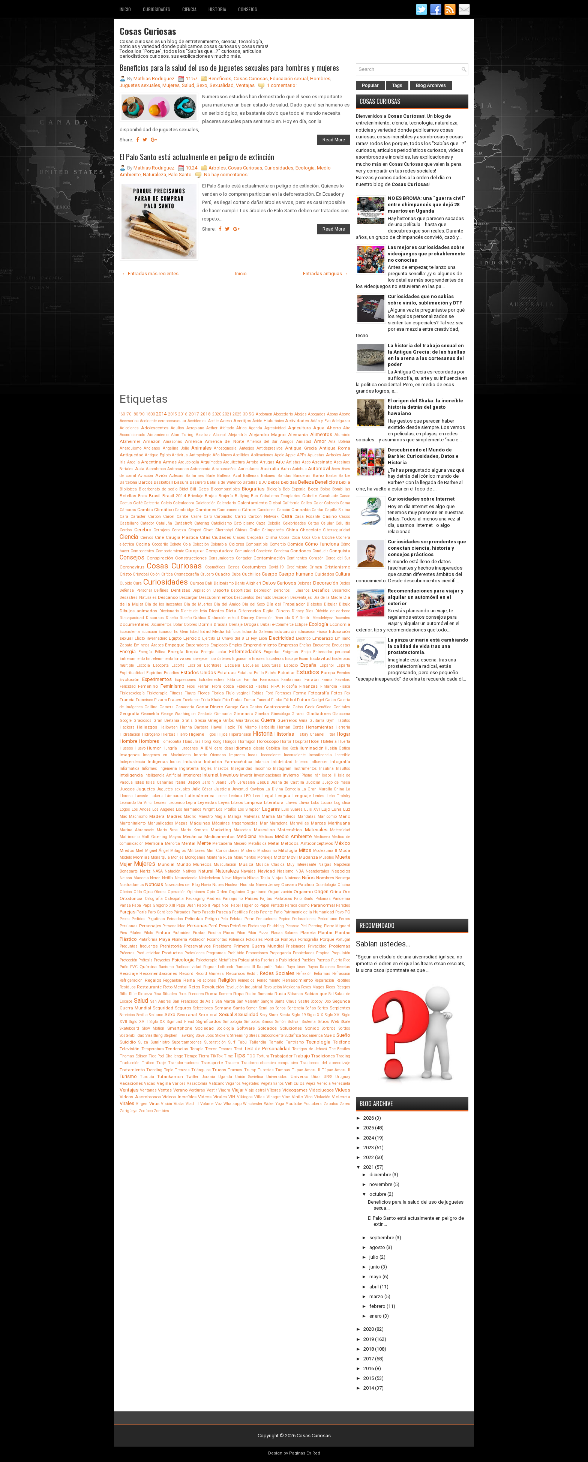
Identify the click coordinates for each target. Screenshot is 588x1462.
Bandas (284, 475)
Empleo (235, 645)
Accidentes (197, 420)
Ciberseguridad (336, 530)
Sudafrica (293, 1035)
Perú (213, 925)
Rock (182, 993)
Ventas (165, 1090)
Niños (308, 877)
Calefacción (205, 503)
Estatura (244, 672)
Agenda (255, 428)
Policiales (254, 939)
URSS (328, 1076)
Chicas (241, 530)
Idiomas (242, 748)
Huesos (126, 748)
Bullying (242, 495)
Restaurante (149, 987)
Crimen (315, 567)
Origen (321, 891)
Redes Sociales (277, 973)
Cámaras (128, 509)
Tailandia (257, 1042)
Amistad (303, 441)
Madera (157, 816)
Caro (208, 516)
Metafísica (257, 843)
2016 (182, 414)
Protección (128, 960)
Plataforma (148, 939)
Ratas (279, 966)
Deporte (221, 590)
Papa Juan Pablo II (193, 905)
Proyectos (162, 960)
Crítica (167, 574)
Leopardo (176, 802)
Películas (194, 918)
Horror (285, 741)
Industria (192, 761)
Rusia (280, 993)
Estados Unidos (198, 672)
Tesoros (225, 1049)
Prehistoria (171, 946)
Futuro (303, 699)
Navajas (248, 871)
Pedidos (139, 918)
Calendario (226, 503)
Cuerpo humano (296, 574)
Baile (210, 475)
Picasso (292, 926)
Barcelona (128, 482)
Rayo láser (296, 966)
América (193, 441)
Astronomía (200, 468)
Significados (208, 1021)
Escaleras (275, 658)
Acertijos (242, 420)
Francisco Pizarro (151, 699)
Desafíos (321, 590)
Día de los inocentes (164, 604)
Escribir (194, 665)
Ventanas (148, 1090)
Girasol (297, 713)
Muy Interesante (301, 864)
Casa (286, 516)
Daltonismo (224, 583)
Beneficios (219, 78)
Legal (267, 795)
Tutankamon (170, 1076)
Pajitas (266, 898)
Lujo (325, 809)
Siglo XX (157, 1021)
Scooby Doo (320, 1001)
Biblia (344, 482)
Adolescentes (154, 427)
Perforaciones (304, 918)
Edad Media (212, 631)
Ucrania (208, 1076)
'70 (128, 414)
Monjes (177, 857)
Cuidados (324, 574)
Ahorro (334, 427)
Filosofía (289, 686)
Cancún (283, 509)
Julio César (202, 789)
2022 (368, 1157)
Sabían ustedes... (383, 943)
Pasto (254, 912)
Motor (280, 857)
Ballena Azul (229, 475)
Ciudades (221, 537)
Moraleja (265, 857)
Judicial (313, 782)
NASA (158, 871)
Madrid (190, 816)
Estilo (259, 672)
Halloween (168, 727)
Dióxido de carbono (332, 611)
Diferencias (249, 610)
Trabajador (281, 1056)
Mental (188, 843)
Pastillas (240, 912)
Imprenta (237, 755)
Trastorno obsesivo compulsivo (269, 1062)
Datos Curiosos (279, 583)
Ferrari (204, 686)
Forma (299, 693)
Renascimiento (297, 980)
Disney (247, 617)
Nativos (189, 871)
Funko (276, 699)
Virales (127, 1103)
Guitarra (316, 720)
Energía (128, 651)
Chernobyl (224, 530)
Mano (344, 816)
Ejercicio (191, 638)
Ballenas (251, 475)
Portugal (343, 939)
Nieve (226, 878)
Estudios (307, 672)
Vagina (164, 1083)
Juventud (240, 789)
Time (228, 1056)
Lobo (315, 802)
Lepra (191, 802)
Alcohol (219, 434)
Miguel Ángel (157, 850)
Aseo (306, 462)
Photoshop (257, 926)
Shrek (274, 1014)
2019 (368, 1339)
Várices (179, 1083)
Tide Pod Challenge (165, 1056)
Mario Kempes (194, 830)
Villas (259, 1097)
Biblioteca (128, 489)
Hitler (330, 734)
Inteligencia (131, 775)
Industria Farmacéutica (228, 761)
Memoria (154, 843)
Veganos (233, 1083)
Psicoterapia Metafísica (216, 960)
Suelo (329, 1035)
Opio (211, 891)
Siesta (285, 1014)
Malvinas (251, 816)
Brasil (154, 495)
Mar (264, 823)
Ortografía (154, 898)
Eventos (343, 672)
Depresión (263, 590)
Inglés (206, 768)
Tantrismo (295, 1042)
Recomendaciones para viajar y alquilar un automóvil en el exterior (426, 597)
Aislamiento (157, 434)
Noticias (154, 884)
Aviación (145, 475)
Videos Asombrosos (140, 1096)
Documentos (161, 624)
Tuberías (266, 1070)
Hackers (127, 727)
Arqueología (188, 462)
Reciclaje (129, 973)
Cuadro (222, 574)
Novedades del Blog (182, 884)
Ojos (148, 891)
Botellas (128, 495)
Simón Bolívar (287, 1021)
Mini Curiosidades (223, 850)
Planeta (308, 932)
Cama (345, 503)
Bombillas (341, 489)
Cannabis (300, 509)
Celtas (313, 523)
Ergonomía (241, 658)
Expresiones (185, 679)
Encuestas (341, 645)
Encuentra (321, 645)
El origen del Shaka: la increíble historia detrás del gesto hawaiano (425, 407)
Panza (125, 905)
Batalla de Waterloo (224, 482)
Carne (196, 516)
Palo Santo (180, 174)
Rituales (170, 993)
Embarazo (322, 638)
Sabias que (315, 993)
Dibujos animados (138, 610)
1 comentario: (282, 85)
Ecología (305, 168)
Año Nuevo (222, 455)
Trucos (219, 1069)
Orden (221, 891)
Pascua (223, 912)
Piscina (214, 932)
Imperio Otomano (210, 755)
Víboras (274, 1090)
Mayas (175, 836)
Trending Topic (159, 1070)
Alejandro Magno (267, 434)
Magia (220, 816)
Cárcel (168, 516)
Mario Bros (167, 830)
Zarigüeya (129, 1110)
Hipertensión (240, 734)
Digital (268, 611)
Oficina (344, 884)
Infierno (301, 761)
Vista (179, 1103)
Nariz (145, 871)
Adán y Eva (320, 420)
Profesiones (194, 953)
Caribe (182, 516)
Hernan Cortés (290, 727)
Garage (231, 707)
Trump (250, 1070)
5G (251, 414)
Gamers (166, 707)
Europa (328, 672)
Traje (161, 1062)
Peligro (212, 918)
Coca (295, 537)
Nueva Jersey (268, 884)
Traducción (130, 1062)
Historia (217, 9)
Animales (201, 448)
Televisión (130, 1048)
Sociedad (204, 1028)
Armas (170, 462)
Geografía (130, 713)
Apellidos (241, 455)
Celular (327, 523)
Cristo (126, 574)
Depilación (201, 590)
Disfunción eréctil (223, 617)
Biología (274, 489)
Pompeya (289, 939)
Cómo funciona (322, 544)
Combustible (257, 544)
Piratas (199, 932)
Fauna (327, 679)
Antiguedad (132, 454)
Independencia (132, 761)
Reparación (324, 980)
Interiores (192, 775)
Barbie (344, 475)
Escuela (232, 665)
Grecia (200, 720)
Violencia (341, 1096)
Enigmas (290, 651)
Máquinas (200, 823)
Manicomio (327, 816)
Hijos (223, 734)
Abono (332, 414)
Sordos (344, 1028)
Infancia (262, 761)
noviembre (380, 1184)
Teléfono (341, 1042)
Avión (161, 475)
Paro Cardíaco (160, 912)
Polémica (236, 939)
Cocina (143, 544)
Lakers (156, 795)
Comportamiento (170, 551)
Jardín (208, 782)
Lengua (282, 795)
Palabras (283, 898)
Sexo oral (208, 1014)
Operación (177, 891)
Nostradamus (132, 884)
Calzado (331, 503)
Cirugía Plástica (182, 537)
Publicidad (289, 960)
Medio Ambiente (293, 836)
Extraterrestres (212, 679)
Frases (174, 699)
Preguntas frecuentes (139, 946)
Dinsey (298, 611)
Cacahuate (328, 495)
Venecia (324, 1083)
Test (238, 1048)
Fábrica (234, 679)
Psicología (183, 960)
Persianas (129, 926)
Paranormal (323, 905)
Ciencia (189, 9)
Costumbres (254, 567)
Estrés (270, 672)
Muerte (342, 857)
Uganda (225, 1076)
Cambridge (184, 509)
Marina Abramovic (137, 830)
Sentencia (296, 1008)
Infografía (340, 761)
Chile (254, 529)
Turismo (128, 1076)
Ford (269, 693)
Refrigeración (131, 980)
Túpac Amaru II (336, 1070)
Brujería (226, 495)
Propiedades (304, 953)
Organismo (256, 891)
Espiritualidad (132, 672)
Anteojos (246, 448)
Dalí (208, 583)
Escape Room (296, 658)
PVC (134, 966)
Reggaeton (172, 980)
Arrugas (267, 462)
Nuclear (232, 884)
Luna (337, 809)
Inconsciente (295, 755)
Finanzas (308, 686)
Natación (172, 871)
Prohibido (236, 953)
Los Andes (141, 809)
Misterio (248, 850)
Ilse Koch (290, 748)
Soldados (267, 1028)
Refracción (341, 973)
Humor (154, 748)
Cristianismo (337, 567)
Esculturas (271, 665)
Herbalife (267, 727)
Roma (211, 993)
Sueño (343, 1035)
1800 (150, 414)
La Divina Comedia (283, 789)
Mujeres (171, 85)
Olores (160, 891)
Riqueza (145, 993)
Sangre (267, 1001)
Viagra (224, 1090)
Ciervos (146, 537)
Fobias (258, 693)
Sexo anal (187, 1014)
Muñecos (202, 864)
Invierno (291, 775)
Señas (311, 1008)
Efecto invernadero (151, 638)
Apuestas (316, 455)
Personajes (150, 925)
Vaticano (216, 1083)
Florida (218, 693)
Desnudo (263, 597)
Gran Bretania (166, 720)
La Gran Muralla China (323, 789)
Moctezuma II (325, 850)
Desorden (280, 597)
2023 (368, 1147)
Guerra (268, 720)
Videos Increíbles (179, 1096)
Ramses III (245, 966)
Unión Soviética (249, 1076)
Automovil (319, 468)
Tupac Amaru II (306, 1070)
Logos (125, 809)
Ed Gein (181, 631)
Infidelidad (282, 761)
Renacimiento (268, 980)
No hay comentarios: (226, 174)
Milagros (178, 850)
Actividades (297, 420)
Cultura (342, 574)
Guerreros (287, 720)
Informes (149, 768)
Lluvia (303, 802)
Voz (218, 1103)
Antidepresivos (269, 448)
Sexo (201, 85)
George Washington (178, 713)
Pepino (284, 918)
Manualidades (160, 823)
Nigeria (239, 878)
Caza (261, 523)
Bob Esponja (294, 489)
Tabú (242, 1042)
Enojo (305, 651)
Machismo (138, 816)
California (291, 503)
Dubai (265, 624)
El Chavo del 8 (230, 638)
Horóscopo (268, 741)
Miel (139, 850)
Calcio (166, 503)
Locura (327, 802)
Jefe (232, 782)
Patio (278, 912)
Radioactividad (188, 966)
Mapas (181, 823)
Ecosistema (130, 631)
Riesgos (343, 987)
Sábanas (295, 993)
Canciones (266, 509)
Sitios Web (328, 1021)
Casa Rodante (307, 516)
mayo (375, 1276)
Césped (194, 530)
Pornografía (308, 939)
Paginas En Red (304, 1453)
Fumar (249, 699)
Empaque (174, 645)
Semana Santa (229, 1008)
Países (251, 898)
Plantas (342, 932)
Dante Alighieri (248, 583)
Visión (166, 1103)
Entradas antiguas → (325, 273)
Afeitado (227, 428)
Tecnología (318, 1042)
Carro (240, 516)
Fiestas (261, 686)
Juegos (127, 789)
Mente (204, 843)
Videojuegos (321, 1090)
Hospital (300, 741)
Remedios (246, 980)
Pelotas (236, 918)
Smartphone (179, 1028)
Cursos (197, 583)
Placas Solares (284, 932)
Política (271, 939)
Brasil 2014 (174, 495)
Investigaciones (267, 775)
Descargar (188, 597)
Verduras (197, 1090)
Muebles (326, 857)
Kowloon (256, 789)
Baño (318, 475)
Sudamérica (312, 1035)
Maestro (205, 816)
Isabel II (329, 775)
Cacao (344, 495)
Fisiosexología (132, 693)
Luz (346, 809)
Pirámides (181, 932)
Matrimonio (130, 836)
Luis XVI (312, 809)
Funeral (263, 699)
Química (148, 966)
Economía (340, 624)
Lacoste (141, 795)
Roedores (196, 993)
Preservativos (197, 946)
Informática (130, 768)
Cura (137, 583)
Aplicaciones (262, 455)
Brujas (211, 495)
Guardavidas (247, 720)
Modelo (126, 857)
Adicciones (129, 428)
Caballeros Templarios (280, 495)
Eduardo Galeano (257, 631)
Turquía (147, 1076)
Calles (306, 503)
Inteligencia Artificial (162, 775)
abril (374, 1287)
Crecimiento (296, 567)
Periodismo (327, 918)
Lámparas (174, 795)
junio (374, 1267)
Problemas (339, 946)
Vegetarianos (272, 1083)
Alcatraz (203, 434)
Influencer (319, 761)
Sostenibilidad (132, 1035)
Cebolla (273, 523)
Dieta (231, 610)
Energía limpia (183, 651)
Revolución (213, 987)
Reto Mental (175, 987)
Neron (155, 878)
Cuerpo (270, 574)
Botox (142, 495)
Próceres (127, 953)
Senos (281, 1008)
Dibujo (344, 604)
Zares (345, 1103)
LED (247, 795)
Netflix (167, 878)
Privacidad (317, 946)
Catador (147, 523)
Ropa (238, 993)
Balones (268, 475)
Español (327, 665)
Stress (254, 1035)
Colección (200, 544)
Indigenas (158, 761)
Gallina (151, 707)
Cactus (126, 503)
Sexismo (156, 1014)
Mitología (287, 850)
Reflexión (304, 973)
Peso (224, 925)
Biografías (253, 489)
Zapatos (331, 1103)
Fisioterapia (157, 693)
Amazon (151, 441)
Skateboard (129, 1028)
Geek (310, 706)
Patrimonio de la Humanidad (309, 912)
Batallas (250, 482)
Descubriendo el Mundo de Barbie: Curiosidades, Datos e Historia (423, 456)
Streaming (239, 1035)
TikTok (216, 1056)
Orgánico (237, 891)
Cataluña (164, 523)
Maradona (279, 823)
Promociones (257, 953)
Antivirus (180, 455)
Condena (281, 551)
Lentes (318, 795)
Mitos (305, 850)
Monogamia (195, 857)
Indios (175, 761)
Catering (201, 523)
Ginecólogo (280, 713)
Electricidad (281, 638)
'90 (141, 414)
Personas (197, 925)
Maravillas (299, 823)
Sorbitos (329, 1028)
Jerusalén (246, 782)
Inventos (229, 775)
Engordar (272, 651)
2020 (216, 414)
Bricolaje (195, 495)
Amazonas (172, 441)
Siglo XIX (315, 1014)
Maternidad (340, 830)
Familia (250, 679)
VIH (231, 1097)
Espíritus (154, 672)
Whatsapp (233, 1103)
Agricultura (299, 427)
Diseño (172, 617)
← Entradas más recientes (150, 273)
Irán (317, 775)
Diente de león (194, 611)
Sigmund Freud (180, 1021)
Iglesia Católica (266, 748)
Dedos (344, 583)
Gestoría (205, 713)
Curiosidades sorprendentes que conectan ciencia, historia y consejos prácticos (427, 548)
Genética (324, 707)
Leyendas (207, 802)
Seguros (183, 1008)
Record (186, 973)
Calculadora (183, 503)
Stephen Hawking (179, 1035)
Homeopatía (171, 741)
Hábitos (343, 720)
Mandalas (307, 816)
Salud (188, 85)
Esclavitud (320, 658)
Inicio (125, 9)
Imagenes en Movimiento (166, 755)
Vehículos (294, 1083)
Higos (211, 734)
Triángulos (201, 1070)
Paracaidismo (297, 905)
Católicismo (244, 523)
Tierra (203, 1056)
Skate (345, 1021)
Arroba (252, 462)
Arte (280, 462)
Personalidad (174, 926)
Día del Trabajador (286, 604)
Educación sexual (289, 78)
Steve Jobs (205, 1035)
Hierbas (168, 734)
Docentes (342, 617)
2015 (172, 414)
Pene (249, 918)
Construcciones (191, 558)
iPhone (306, 775)
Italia (181, 782)
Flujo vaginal (237, 693)
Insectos (221, 768)
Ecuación (149, 631)
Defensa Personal (136, 590)
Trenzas (182, 1070)
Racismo (166, 966)
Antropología (200, 455)
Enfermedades (245, 651)
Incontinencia (320, 755)
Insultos (343, 768)
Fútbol (290, 699)
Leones (160, 802)
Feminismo (172, 686)
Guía (303, 720)
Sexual (226, 1014)
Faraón (311, 679)
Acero (226, 420)
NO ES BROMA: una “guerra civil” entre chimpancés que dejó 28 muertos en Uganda (426, 204)
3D (245, 414)
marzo (376, 1296)
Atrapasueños (224, 468)
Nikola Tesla (258, 878)
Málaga (235, 816)
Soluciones (291, 1028)
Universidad (277, 1076)
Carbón (154, 516)
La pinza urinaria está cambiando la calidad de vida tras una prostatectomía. (428, 646)
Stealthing (154, 1035)
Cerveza (179, 530)
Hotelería (329, 741)
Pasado (208, 912)
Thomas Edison (133, 1056)
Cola (187, 544)
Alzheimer (130, 441)
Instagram (282, 768)
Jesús (263, 782)
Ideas (228, 748)
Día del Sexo (253, 604)
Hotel (314, 741)
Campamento (228, 509)
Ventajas (245, 85)
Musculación (225, 864)
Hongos (230, 741)
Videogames (295, 1090)
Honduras (192, 741)
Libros (237, 802)
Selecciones (203, 1008)
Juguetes (145, 789)
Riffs (124, 993)
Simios (267, 1021)
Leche (221, 795)
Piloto (148, 932)
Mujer (126, 864)
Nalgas (325, 864)
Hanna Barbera (194, 727)
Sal (331, 993)
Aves (336, 468)
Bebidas (289, 482)
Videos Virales (212, 1096)
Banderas (301, 475)
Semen (252, 1008)
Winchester (252, 1103)
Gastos (255, 707)
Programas (216, 953)
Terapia (197, 1049)
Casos (344, 516)
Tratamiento (132, 1069)
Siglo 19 (299, 1014)
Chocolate (310, 529)
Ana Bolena (339, 441)
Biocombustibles (225, 489)
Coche (328, 537)
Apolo (279, 455)
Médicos (265, 836)
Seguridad (163, 1008)
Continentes (296, 558)
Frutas (237, 699)
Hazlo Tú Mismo (240, 727)
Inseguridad (241, 768)
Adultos (177, 428)
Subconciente (272, 1035)
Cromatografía (186, 574)
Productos (172, 952)
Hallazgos (147, 727)
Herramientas (319, 727)
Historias (284, 734)
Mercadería (222, 843)
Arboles (217, 168)
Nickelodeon (209, 878)
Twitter (192, 1076)
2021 (226, 414)
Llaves (291, 802)
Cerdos (126, 530)
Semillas (266, 1008)
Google (126, 720)
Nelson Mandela (134, 878)
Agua (318, 427)
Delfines (161, 590)
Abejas (300, 414)
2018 (205, 414)
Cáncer (249, 509)
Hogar (343, 734)
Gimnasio (243, 713)
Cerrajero (161, 530)
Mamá (268, 816)
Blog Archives (431, 85)
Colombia (218, 544)
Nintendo (292, 878)
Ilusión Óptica (337, 748)
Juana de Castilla (287, 782)
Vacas (149, 1083)
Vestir (212, 1090)
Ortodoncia (131, 898)
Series (323, 1008)
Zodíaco (146, 1110)
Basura (181, 482)
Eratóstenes (220, 658)
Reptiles (343, 980)
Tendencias (176, 1048)
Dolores (190, 624)
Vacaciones (131, 1083)
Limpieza (253, 802)
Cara (124, 516)
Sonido (312, 1028)
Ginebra (262, 713)
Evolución (130, 679)
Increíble (342, 755)
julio (373, 1257)
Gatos (297, 707)
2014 (161, 414)
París (141, 912)
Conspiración (160, 558)
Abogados (317, 414)
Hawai (216, 727)
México (342, 843)
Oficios (126, 891)
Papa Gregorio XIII (158, 905)
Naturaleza (154, 174)
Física (344, 686)
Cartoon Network (263, 516)
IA (201, 748)
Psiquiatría (249, 960)
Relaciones (206, 980)
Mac (123, 816)
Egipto (175, 638)
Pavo (339, 912)
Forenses (283, 693)
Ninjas (278, 878)
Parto (196, 912)
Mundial (166, 864)
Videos (342, 1090)
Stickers (222, 1035)
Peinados (175, 918)
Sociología (225, 1028)
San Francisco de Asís (193, 1001)
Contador (244, 558)
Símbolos (252, 1021)
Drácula (221, 624)
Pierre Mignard (337, 926)
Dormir (205, 624)
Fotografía (318, 693)
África (241, 428)
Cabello (309, 495)
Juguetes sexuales (140, 85)
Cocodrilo (160, 544)
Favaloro (342, 679)
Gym (330, 720)
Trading (343, 1056)
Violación (322, 1097)
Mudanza (308, 857)
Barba (331, 475)
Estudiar (286, 672)
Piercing (315, 926)
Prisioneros (296, 946)
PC (347, 912)
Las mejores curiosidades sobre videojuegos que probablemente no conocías (426, 253)
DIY (295, 617)
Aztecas (176, 475)
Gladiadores (318, 713)
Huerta (344, 741)
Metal (273, 843)
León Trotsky (338, 795)
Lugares (271, 809)
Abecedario (283, 414)
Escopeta (161, 665)
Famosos (269, 679)
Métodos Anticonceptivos (307, 843)
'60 (122, 414)
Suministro (160, 1042)
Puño (124, 966)
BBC (263, 482)
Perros (344, 918)
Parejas (127, 912)
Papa (136, 905)
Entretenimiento (159, 658)
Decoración (325, 583)
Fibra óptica (223, 686)
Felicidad (128, 686)
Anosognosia (225, 448)
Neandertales (317, 871)
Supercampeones (187, 1042)
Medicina (246, 836)
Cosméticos (215, 567)
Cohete (175, 544)
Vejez (310, 1083)
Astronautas (178, 468)
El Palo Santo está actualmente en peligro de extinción (197, 157)
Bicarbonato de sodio (158, 489)
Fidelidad (245, 686)
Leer (257, 795)
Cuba (236, 574)
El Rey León (256, 638)
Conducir (320, 551)
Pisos (228, 932)
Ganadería (185, 707)
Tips (239, 1055)
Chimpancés (273, 530)
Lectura (235, 795)
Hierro (182, 734)
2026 (368, 1118)
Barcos (145, 482)
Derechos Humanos (292, 590)
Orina (335, 891)
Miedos (127, 850)
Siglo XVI (333, 1014)
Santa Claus (286, 1001)
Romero (225, 993)
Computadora (220, 550)
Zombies (161, 1110)
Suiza (143, 1042)
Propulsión (341, 953)
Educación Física (312, 631)
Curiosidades (156, 9)
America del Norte (224, 441)
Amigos (287, 441)
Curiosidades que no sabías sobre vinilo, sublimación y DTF (425, 300)
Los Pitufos (226, 809)
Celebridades (294, 523)
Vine (286, 1097)
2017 (194, 414)
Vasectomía (197, 1083)
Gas (244, 706)
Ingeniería (168, 768)
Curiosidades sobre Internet (421, 499)
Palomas (323, 898)
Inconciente (270, 755)
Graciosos (143, 720)
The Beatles (340, 1049)
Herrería (343, 727)
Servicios (127, 1014)
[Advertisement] (235, 338)
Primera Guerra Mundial (259, 946)
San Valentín (248, 1001)
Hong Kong (212, 741)
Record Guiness (209, 973)
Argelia (133, 462)
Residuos (128, 987)
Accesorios (129, 420)
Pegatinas (156, 918)
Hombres (320, 78)
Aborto (344, 414)
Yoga (279, 1103)
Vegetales (250, 1083)
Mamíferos (286, 816)
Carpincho (223, 516)
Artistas (293, 462)
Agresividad (275, 428)
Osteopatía (174, 898)
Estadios (171, 672)
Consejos (247, 9)
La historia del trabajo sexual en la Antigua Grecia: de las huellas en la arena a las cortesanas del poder (426, 355)
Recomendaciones (158, 973)
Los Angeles (163, 809)
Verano (180, 1090)
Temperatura (152, 1049)
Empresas (288, 645)
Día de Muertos (198, 604)
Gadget (317, 699)
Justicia (222, 789)
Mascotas (242, 830)
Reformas (322, 973)
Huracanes (188, 748)
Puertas (323, 960)
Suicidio (128, 1042)
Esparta (343, 665)
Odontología (325, 884)
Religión (227, 980)
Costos (234, 567)
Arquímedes (211, 462)
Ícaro (217, 748)
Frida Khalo (211, 699)
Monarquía (160, 857)
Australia (269, 468)
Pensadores (266, 918)
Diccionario (169, 611)
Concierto (264, 551)
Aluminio (342, 434)
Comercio (278, 544)
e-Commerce (283, 624)
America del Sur (262, 441)
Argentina (151, 462)
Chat (208, 529)
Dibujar (330, 604)
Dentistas (180, 590)
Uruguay (342, 1076)
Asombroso (156, 468)
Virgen (141, 1103)
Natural (205, 871)
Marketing (221, 829)
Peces (125, 918)
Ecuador (166, 631)
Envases (182, 658)
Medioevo (322, 836)
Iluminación (312, 748)
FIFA (275, 686)
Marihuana (339, 823)
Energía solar (213, 651)
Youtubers (313, 1103)
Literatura (274, 802)
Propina (323, 953)
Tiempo (190, 1056)
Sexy (263, 1014)
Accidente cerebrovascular (163, 420)
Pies (123, 932)
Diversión (264, 617)
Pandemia (341, 898)
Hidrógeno (151, 734)
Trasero (232, 1062)
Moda (344, 850)
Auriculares (248, 468)
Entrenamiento (132, 658)
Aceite (213, 420)
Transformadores (183, 1062)
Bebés (274, 482)
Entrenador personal (331, 651)
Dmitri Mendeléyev (316, 617)
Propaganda (280, 953)
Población (197, 939)
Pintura (163, 932)
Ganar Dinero (210, 706)
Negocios (341, 871)
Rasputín (265, 966)
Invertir (246, 775)
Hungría (169, 748)
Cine (159, 537)
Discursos (155, 617)
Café (137, 502)
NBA (300, 871)
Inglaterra (189, 768)
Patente (266, 912)
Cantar (318, 509)
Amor (320, 441)
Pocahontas (217, 939)
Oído (138, 891)
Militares (196, 850)
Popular (370, 85)
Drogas (251, 624)
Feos (191, 686)
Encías (305, 645)
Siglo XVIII (138, 1021)
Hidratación (130, 734)
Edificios (233, 631)
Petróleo (238, 925)
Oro (346, 891)
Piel (303, 926)
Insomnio (263, 768)
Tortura (262, 1056)
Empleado (219, 645)
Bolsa (325, 489)
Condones (300, 550)
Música (246, 864)
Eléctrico (303, 638)
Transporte (212, 1062)
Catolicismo (221, 523)
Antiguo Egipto (157, 455)
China (292, 529)
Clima (272, 537)
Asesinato (322, 462)
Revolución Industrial (243, 987)
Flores (204, 693)
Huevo (140, 748)
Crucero (207, 574)
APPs (301, 455)
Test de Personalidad (267, 1048)
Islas (139, 782)
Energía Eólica (151, 651)
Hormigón (246, 741)
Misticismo (267, 850)
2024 (368, 1138)
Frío (226, 699)
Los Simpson (249, 809)
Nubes (218, 884)
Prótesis (145, 960)
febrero (377, 1306)
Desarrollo (341, 590)
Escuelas (251, 665)
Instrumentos (305, 768)
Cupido (126, 583)
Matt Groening (154, 836)
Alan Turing (182, 434)
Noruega (342, 878)
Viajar (238, 1090)
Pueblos (308, 960)
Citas (205, 537)
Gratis (187, 720)
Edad (194, 631)
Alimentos (321, 434)
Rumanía (265, 993)
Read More (333, 139)
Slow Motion (153, 1028)
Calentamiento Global (259, 502)
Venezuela (341, 1083)
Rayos (313, 966)
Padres (213, 898)
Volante (206, 1103)
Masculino (264, 829)
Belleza (306, 482)
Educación (285, 631)
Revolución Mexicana (282, 987)
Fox (347, 693)
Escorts (177, 665)
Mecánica (192, 836)
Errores (258, 658)
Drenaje (236, 624)
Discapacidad (132, 617)
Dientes (216, 610)
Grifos (228, 720)
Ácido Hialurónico (268, 420)
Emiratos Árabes (149, 645)
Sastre (303, 1001)
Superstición (215, 1042)
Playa (164, 939)
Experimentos (157, 679)
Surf (231, 1042)
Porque (327, 939)
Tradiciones (323, 1056)
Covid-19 (276, 567)
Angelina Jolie (176, 448)
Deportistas (241, 590)
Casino (329, 516)
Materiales (316, 829)
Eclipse (301, 624)
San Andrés (160, 1001)
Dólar (178, 624)
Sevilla (142, 1014)
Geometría (150, 713)
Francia (127, 699)
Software (246, 1028)
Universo (299, 1076)
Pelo (224, 918)
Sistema (309, 1021)
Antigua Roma (334, 448)
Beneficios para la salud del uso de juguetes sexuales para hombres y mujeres (229, 67)
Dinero (283, 610)
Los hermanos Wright (195, 809)
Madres (174, 816)
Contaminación (269, 558)
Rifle (132, 993)
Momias (141, 857)
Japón (194, 782)
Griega (214, 720)
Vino (308, 1097)
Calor (318, 503)
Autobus (299, 468)
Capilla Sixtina (337, 509)
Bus (254, 495)
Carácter (138, 516)
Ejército (208, 638)
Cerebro (143, 529)
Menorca (172, 843)
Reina (189, 980)
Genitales (341, 707)
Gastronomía (277, 706)
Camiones (205, 509)
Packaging (195, 898)
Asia (139, 468)
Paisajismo (233, 898)
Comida (295, 544)
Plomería (179, 939)
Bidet (183, 489)
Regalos (153, 980)
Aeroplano (195, 428)
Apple (290, 455)
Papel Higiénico (244, 905)
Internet (210, 775)
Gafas (330, 699)
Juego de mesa (336, 782)
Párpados (182, 912)
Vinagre (273, 1097)
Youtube (294, 1103)
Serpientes (340, 1008)
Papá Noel (221, 905)
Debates (304, 583)
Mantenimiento (133, 823)
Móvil (292, 857)
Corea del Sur (338, 558)
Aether (212, 428)
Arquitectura (234, 462)
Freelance (191, 699)
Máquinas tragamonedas (235, 823)
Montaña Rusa (219, 857)
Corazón (316, 558)
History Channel (310, 734)
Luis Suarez (292, 809)
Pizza (263, 932)
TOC (251, 1056)
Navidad (266, 871)
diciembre (380, 1174)
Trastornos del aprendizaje (325, 1062)
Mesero (240, 843)
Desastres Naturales (138, 597)
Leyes (224, 802)
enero (375, 1316)
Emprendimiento (260, 645)
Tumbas (282, 1070)
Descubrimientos (216, 597)
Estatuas (227, 672)
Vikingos (245, 1097)
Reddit (252, 973)
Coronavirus (132, 567)
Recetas (343, 966)
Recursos (235, 973)
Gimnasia (223, 713)
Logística (342, 802)
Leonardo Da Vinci (136, 802)
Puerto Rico (340, 960)
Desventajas (301, 597)
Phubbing (275, 926)
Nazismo (285, 871)
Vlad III (192, 1103)
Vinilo (297, 1096)
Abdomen (264, 414)
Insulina (326, 768)
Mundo (184, 864)
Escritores (213, 665)
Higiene (196, 734)
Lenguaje (301, 795)
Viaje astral (255, 1090)
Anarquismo (130, 448)
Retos (194, 987)
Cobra (284, 537)
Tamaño (276, 1042)
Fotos (336, 693)
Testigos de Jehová (309, 1049)
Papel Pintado (272, 905)
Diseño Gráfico (193, 617)
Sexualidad (222, 85)
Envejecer (200, 658)
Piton (241, 932)
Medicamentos (219, 836)
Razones (327, 966)
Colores (236, 544)
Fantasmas (291, 679)
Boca (313, 489)
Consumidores (221, 558)
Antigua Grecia (300, 448)
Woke (268, 1103)
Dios (310, 611)
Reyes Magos (312, 987)
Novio (206, 884)
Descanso (168, 597)
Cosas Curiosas (148, 30)
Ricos (330, 987)
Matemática (290, 829)
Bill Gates (199, 489)
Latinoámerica (199, 795)
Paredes (343, 905)
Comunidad (245, 551)
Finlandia (328, 686)
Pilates (135, 932)
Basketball (163, 482)
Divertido (282, 617)
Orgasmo (303, 891)
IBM (208, 748)
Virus (154, 1103)
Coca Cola (311, 537)
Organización (280, 891)
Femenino (148, 686)
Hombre (128, 741)
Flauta (190, 693)
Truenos (235, 1070)
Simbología (232, 1021)
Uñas (316, 1076)
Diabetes (314, 604)
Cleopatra (255, 537)
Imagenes (130, 754)
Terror (211, 1048)
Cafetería (151, 503)
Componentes (142, 551)
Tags (397, 85)
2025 (237, 414)
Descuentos (244, 597)
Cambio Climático (155, 509)
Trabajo (302, 1056)
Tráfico (148, 1062)
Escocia (143, 665)
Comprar (194, 550)
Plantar (325, 932)
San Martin (225, 1001)
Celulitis (343, 523)
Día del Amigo (227, 604)
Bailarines (195, 475)
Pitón (252, 932)
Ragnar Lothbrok (218, 966)
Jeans (221, 782)
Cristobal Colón (146, 574)
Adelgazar (341, 420)
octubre (377, 1194)
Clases (239, 537)
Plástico (128, 939)
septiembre (381, 1237)
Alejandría (237, 434)
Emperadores (197, 645)
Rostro (250, 993)
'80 (135, 414)
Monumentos (245, 857)
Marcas (318, 823)
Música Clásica (270, 864)
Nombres (325, 877)
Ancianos (152, 448)
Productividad (148, 953)
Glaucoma (341, 713)
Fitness (176, 693)
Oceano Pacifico (297, 884)
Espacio (291, 665)
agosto (377, 1247)
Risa (157, 993)
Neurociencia (186, 878)
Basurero (198, 482)
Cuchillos (251, 574)
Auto (285, 468)
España (308, 665)
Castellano (129, 523)
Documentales (134, 624)
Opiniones (196, 891)
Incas (253, 755)
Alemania (298, 434)
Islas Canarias (159, 782)
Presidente (222, 946)
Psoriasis (269, 960)
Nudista (247, 884)
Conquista (339, 550)
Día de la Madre (328, 597)
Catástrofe (183, 523)
